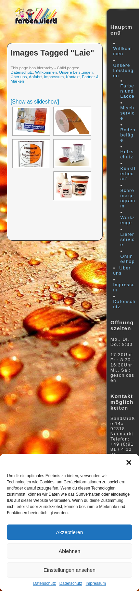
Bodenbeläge (128, 135)
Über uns (19, 76)
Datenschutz (44, 583)
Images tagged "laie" (52, 52)
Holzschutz (127, 154)
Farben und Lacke (128, 91)
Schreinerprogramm (128, 198)
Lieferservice (128, 239)
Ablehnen (69, 551)
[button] (128, 462)
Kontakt (73, 76)
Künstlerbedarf (128, 173)
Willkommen (46, 72)
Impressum (96, 583)
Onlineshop (128, 259)
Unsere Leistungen (76, 72)
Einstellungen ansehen (69, 570)
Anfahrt (35, 76)
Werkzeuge (128, 220)
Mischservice (128, 113)
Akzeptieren (69, 532)
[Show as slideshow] (35, 102)
